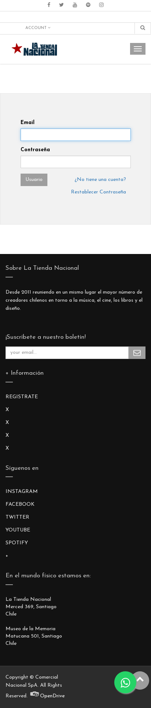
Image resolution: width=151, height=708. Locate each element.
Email (28, 123)
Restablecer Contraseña (98, 192)
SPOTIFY (17, 543)
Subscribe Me (137, 352)
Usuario (34, 179)
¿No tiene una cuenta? (100, 179)
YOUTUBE (18, 530)
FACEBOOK (20, 504)
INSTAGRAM (22, 491)
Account (37, 28)
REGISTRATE (22, 397)
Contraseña (35, 150)
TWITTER (17, 517)
